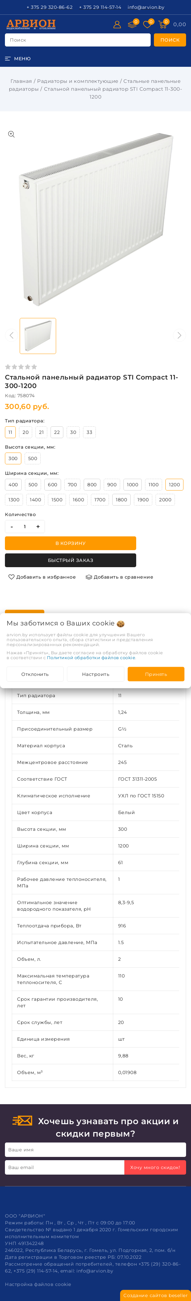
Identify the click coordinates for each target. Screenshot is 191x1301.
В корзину (70, 543)
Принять (156, 674)
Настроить (96, 674)
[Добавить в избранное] (42, 577)
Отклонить (35, 674)
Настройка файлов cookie (38, 1284)
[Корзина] (179, 24)
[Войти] (117, 24)
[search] (170, 39)
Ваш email (21, 1167)
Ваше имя (20, 1150)
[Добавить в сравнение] (119, 577)
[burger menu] (18, 58)
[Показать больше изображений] (11, 134)
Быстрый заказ (71, 560)
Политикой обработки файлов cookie (91, 657)
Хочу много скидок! (155, 1167)
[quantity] (25, 526)
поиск (18, 40)
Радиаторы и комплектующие (77, 81)
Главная (21, 81)
